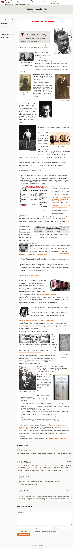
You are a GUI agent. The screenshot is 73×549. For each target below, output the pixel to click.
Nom (19, 528)
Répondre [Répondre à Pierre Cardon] (69, 476)
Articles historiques (5, 34)
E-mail (38, 528)
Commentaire (21, 512)
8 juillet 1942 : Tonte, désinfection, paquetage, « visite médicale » (40, 320)
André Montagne (41, 246)
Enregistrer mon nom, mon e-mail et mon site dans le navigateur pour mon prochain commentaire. (37, 531)
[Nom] (25, 528)
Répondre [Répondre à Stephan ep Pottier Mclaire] (69, 449)
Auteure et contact (55, 3)
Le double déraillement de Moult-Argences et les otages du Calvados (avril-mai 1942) (61, 199)
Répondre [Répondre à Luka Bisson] (69, 490)
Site (56, 528)
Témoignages (4, 31)
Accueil (3, 26)
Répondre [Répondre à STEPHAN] (69, 461)
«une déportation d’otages (42, 254)
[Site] (63, 528)
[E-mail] (44, 528)
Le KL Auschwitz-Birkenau (32, 304)
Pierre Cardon (26, 476)
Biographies (36, 6)
